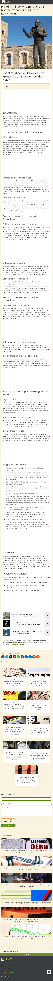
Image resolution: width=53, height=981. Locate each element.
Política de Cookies (6, 969)
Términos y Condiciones (7, 972)
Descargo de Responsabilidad (9, 965)
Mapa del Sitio (5, 976)
